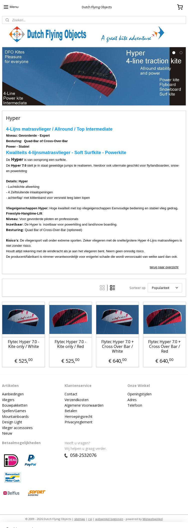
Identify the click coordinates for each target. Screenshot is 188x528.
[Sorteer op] (165, 287)
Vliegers (8, 399)
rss (90, 519)
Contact (71, 394)
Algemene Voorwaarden (84, 405)
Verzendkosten (77, 399)
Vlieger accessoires (17, 427)
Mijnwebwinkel (153, 519)
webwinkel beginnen (109, 519)
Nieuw (7, 433)
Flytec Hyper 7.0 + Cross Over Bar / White (117, 346)
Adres (132, 399)
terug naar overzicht (164, 267)
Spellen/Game (13, 410)
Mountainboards (15, 416)
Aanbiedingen (13, 394)
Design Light (12, 422)
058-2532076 (80, 455)
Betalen (71, 410)
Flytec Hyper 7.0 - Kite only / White (23, 344)
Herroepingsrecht (79, 416)
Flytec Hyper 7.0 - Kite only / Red (70, 344)
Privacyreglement (79, 422)
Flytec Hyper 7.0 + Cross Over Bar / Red (164, 346)
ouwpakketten (15, 405)
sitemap (79, 519)
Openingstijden (139, 394)
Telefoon (134, 405)
